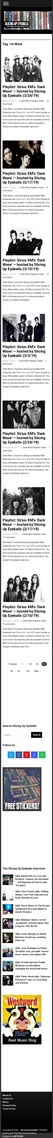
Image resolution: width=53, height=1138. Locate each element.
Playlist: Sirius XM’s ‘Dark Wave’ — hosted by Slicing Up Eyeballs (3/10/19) (24, 264)
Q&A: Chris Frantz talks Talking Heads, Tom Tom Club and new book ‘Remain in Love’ (31, 894)
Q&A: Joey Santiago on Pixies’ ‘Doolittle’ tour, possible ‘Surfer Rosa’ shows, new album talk (32, 951)
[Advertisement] (26, 695)
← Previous (11, 664)
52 (30, 664)
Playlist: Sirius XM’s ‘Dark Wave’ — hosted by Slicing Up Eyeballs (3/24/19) (24, 91)
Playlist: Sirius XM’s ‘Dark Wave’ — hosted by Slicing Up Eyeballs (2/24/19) (24, 437)
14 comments (9, 537)
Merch (6, 1102)
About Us (7, 1095)
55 (12, 671)
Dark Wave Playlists (29, 101)
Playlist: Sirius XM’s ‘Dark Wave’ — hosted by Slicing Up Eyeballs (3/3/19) (24, 351)
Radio (41, 101)
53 (37, 664)
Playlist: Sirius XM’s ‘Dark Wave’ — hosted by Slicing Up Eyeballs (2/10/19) (24, 611)
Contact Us (8, 1099)
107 (28, 671)
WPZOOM (18, 1136)
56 (19, 671)
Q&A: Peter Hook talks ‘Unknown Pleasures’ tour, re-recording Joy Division (32, 979)
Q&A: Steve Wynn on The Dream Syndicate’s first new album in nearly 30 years (32, 908)
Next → (37, 671)
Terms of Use (9, 1109)
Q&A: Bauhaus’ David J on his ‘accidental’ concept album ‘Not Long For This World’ (32, 922)
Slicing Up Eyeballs (29, 1130)
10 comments (9, 624)
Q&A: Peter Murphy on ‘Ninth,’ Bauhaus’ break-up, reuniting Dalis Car (31, 937)
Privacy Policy (9, 1105)
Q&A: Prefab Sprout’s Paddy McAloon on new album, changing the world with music (31, 965)
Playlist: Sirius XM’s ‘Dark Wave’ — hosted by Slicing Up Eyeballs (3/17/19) (24, 177)
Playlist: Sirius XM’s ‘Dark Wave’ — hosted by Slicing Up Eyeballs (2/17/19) (24, 524)
